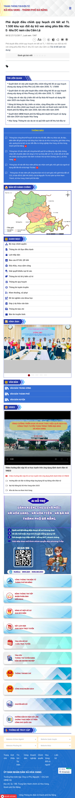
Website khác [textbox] (46, 746)
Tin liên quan (14, 78)
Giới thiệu (12, 756)
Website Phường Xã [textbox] (13, 746)
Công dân (26, 756)
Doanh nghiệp (33, 756)
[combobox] (20, 739)
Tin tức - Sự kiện (18, 760)
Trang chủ (6, 756)
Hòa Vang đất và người (47, 760)
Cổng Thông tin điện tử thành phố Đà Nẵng (37, 795)
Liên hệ (56, 756)
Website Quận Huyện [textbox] (49, 739)
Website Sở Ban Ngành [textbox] (15, 739)
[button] (7, 351)
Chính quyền (40, 756)
